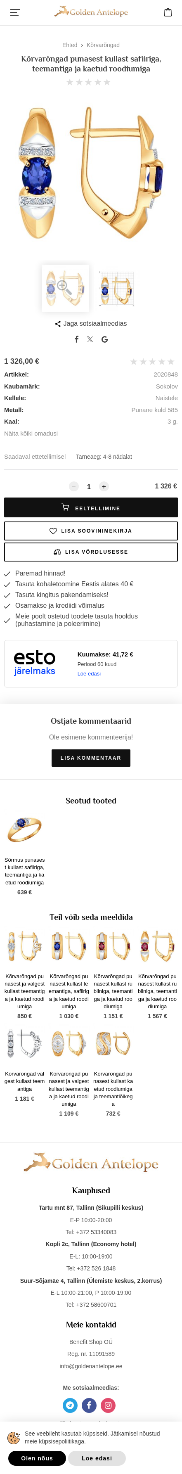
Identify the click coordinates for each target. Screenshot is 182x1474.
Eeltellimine (91, 507)
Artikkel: (16, 374)
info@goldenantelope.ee (90, 1366)
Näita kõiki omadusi (31, 433)
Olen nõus (37, 1458)
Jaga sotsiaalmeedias (95, 323)
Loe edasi (89, 674)
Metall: (14, 409)
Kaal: (11, 421)
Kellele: (15, 397)
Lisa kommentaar (91, 758)
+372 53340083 (96, 1232)
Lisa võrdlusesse (91, 552)
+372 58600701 (96, 1304)
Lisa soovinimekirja (91, 531)
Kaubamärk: (22, 386)
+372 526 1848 (96, 1268)
